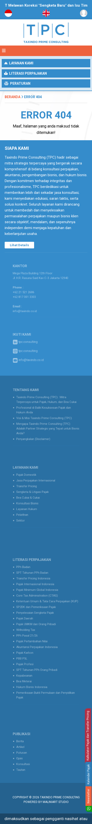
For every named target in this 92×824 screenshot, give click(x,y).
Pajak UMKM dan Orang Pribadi (37, 625)
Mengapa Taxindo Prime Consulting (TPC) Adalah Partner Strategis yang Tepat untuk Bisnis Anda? (47, 426)
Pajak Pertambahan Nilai (34, 639)
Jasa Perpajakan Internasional (37, 482)
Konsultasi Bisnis (30, 502)
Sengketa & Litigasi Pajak (34, 492)
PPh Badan (27, 577)
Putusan (25, 752)
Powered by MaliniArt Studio (46, 802)
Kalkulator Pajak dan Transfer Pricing (88, 735)
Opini (23, 757)
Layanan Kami (18, 63)
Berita (24, 743)
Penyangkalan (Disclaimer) (35, 435)
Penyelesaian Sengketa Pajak (37, 615)
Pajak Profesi (28, 658)
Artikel (24, 747)
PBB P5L (25, 653)
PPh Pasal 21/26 (30, 634)
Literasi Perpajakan (25, 73)
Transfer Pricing (29, 487)
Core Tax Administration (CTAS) (38, 601)
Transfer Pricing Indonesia (35, 586)
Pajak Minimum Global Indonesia (38, 596)
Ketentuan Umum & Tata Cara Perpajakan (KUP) (47, 605)
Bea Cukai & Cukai (31, 497)
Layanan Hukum (30, 506)
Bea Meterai (27, 672)
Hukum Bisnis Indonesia (34, 677)
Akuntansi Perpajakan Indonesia (38, 644)
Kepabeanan (28, 668)
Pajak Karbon (28, 649)
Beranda (12, 97)
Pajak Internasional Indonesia (37, 591)
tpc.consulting (28, 343)
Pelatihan (26, 511)
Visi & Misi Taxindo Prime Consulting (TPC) (44, 418)
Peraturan (17, 83)
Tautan (24, 767)
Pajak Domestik (29, 478)
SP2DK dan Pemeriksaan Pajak (37, 610)
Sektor (24, 516)
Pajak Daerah (28, 620)
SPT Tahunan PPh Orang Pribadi (38, 663)
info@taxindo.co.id (28, 307)
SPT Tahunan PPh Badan (34, 581)
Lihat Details (19, 245)
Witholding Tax (29, 629)
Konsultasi (27, 762)
